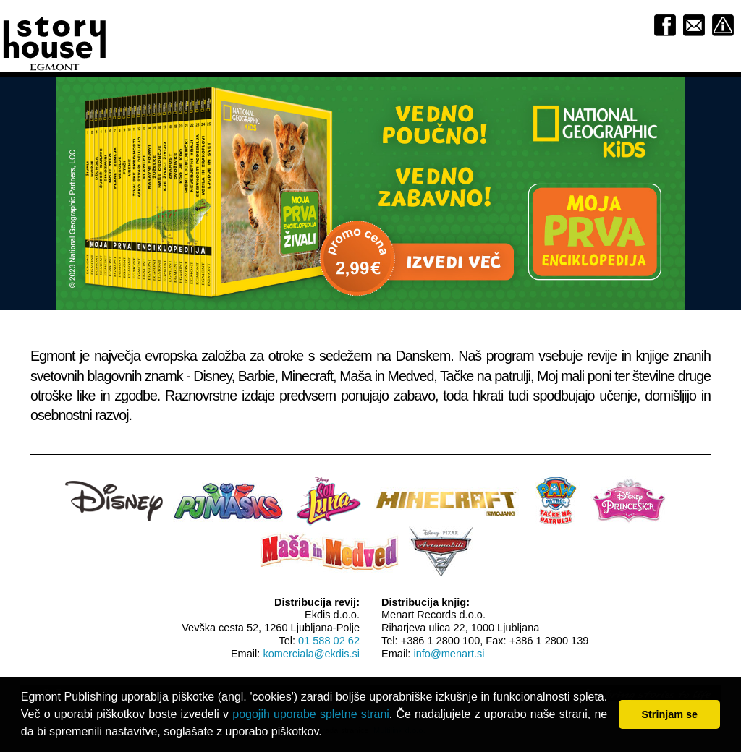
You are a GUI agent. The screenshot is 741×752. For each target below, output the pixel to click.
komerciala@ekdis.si (311, 653)
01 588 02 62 (329, 640)
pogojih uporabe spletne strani (310, 714)
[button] (327, 733)
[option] (370, 193)
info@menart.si (448, 653)
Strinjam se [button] (669, 714)
